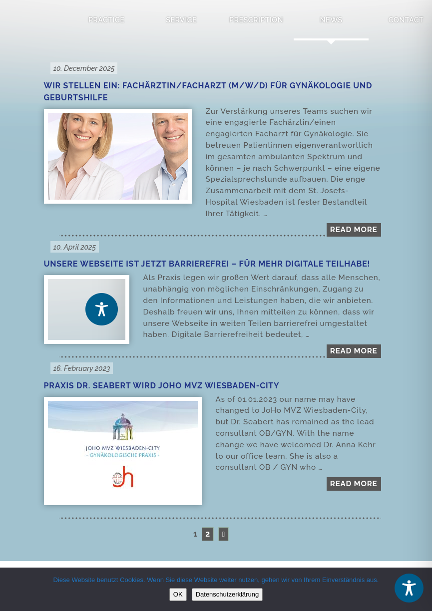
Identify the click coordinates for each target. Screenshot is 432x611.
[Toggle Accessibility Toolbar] (409, 588)
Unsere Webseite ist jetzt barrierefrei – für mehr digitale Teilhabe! (207, 264)
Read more (354, 229)
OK (178, 594)
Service (181, 19)
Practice (106, 19)
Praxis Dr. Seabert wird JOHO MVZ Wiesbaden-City (162, 385)
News (331, 19)
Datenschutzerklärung (227, 594)
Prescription (256, 19)
